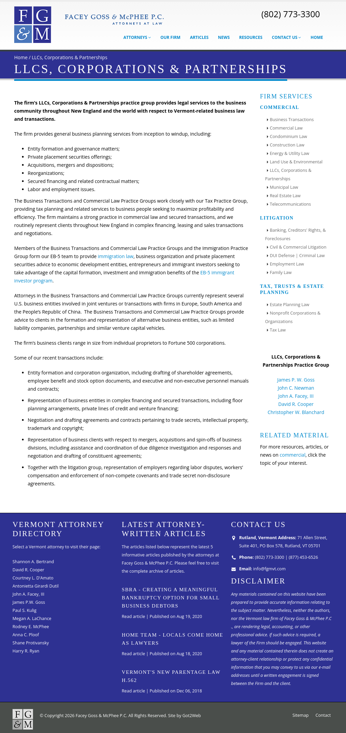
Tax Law (278, 330)
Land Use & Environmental (296, 162)
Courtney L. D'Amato (33, 578)
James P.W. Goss (29, 602)
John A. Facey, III (296, 396)
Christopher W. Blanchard (296, 412)
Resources (251, 37)
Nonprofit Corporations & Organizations (293, 317)
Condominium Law (288, 136)
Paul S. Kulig (24, 610)
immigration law (115, 256)
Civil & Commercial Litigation (298, 247)
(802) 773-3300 (290, 14)
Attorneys (137, 37)
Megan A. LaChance (32, 618)
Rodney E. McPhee (31, 626)
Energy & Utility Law (289, 153)
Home (317, 37)
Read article (133, 616)
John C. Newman (296, 388)
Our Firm (170, 37)
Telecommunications (290, 204)
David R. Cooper (296, 404)
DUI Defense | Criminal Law (297, 255)
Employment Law (287, 264)
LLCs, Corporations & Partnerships (69, 57)
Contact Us (286, 37)
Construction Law (287, 145)
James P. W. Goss (296, 379)
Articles (199, 37)
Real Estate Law (285, 196)
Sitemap (300, 715)
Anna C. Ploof (26, 635)
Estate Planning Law (290, 304)
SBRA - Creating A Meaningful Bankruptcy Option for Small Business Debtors (170, 598)
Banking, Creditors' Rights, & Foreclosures (295, 234)
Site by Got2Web (184, 715)
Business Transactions (292, 119)
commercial (292, 455)
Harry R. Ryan (26, 651)
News (224, 37)
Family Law (281, 272)
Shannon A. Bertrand (33, 562)
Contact (323, 715)
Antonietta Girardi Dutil (35, 586)
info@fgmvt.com (269, 569)
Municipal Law (284, 187)
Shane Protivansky (31, 643)
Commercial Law (286, 128)
